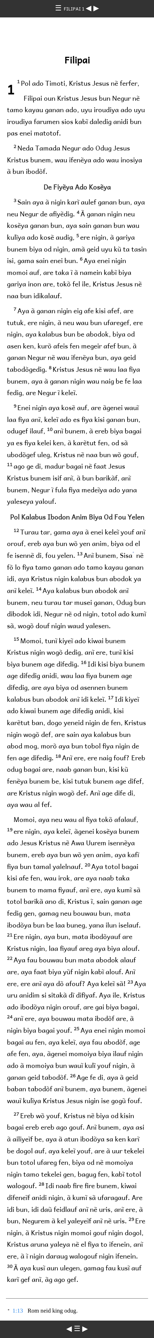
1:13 (18, 1310)
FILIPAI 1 (75, 8)
